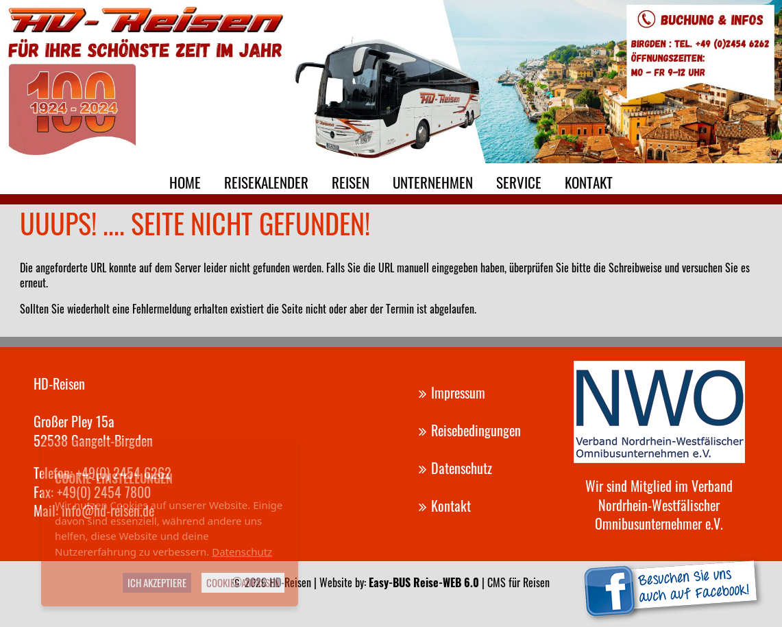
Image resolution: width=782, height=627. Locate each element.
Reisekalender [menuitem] (266, 182)
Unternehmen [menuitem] (433, 182)
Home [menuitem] (185, 182)
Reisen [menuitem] (350, 182)
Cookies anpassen (243, 582)
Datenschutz (242, 551)
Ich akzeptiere (156, 582)
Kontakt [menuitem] (589, 182)
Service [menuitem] (518, 182)
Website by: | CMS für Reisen (434, 582)
